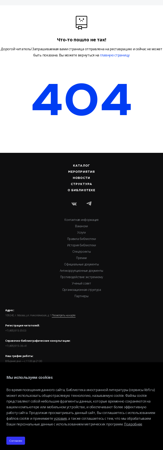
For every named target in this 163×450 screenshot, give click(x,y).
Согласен (15, 441)
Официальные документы (81, 264)
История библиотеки (81, 245)
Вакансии (81, 226)
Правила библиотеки (81, 239)
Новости (81, 178)
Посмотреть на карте (63, 315)
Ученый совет (81, 283)
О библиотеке (81, 190)
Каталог (81, 165)
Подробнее (133, 424)
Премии (81, 258)
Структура (81, 184)
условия (60, 418)
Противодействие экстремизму (81, 277)
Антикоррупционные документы (81, 271)
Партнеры (81, 296)
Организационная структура (81, 290)
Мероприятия (81, 171)
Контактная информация (81, 220)
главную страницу (115, 55)
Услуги (81, 232)
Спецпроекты (81, 251)
